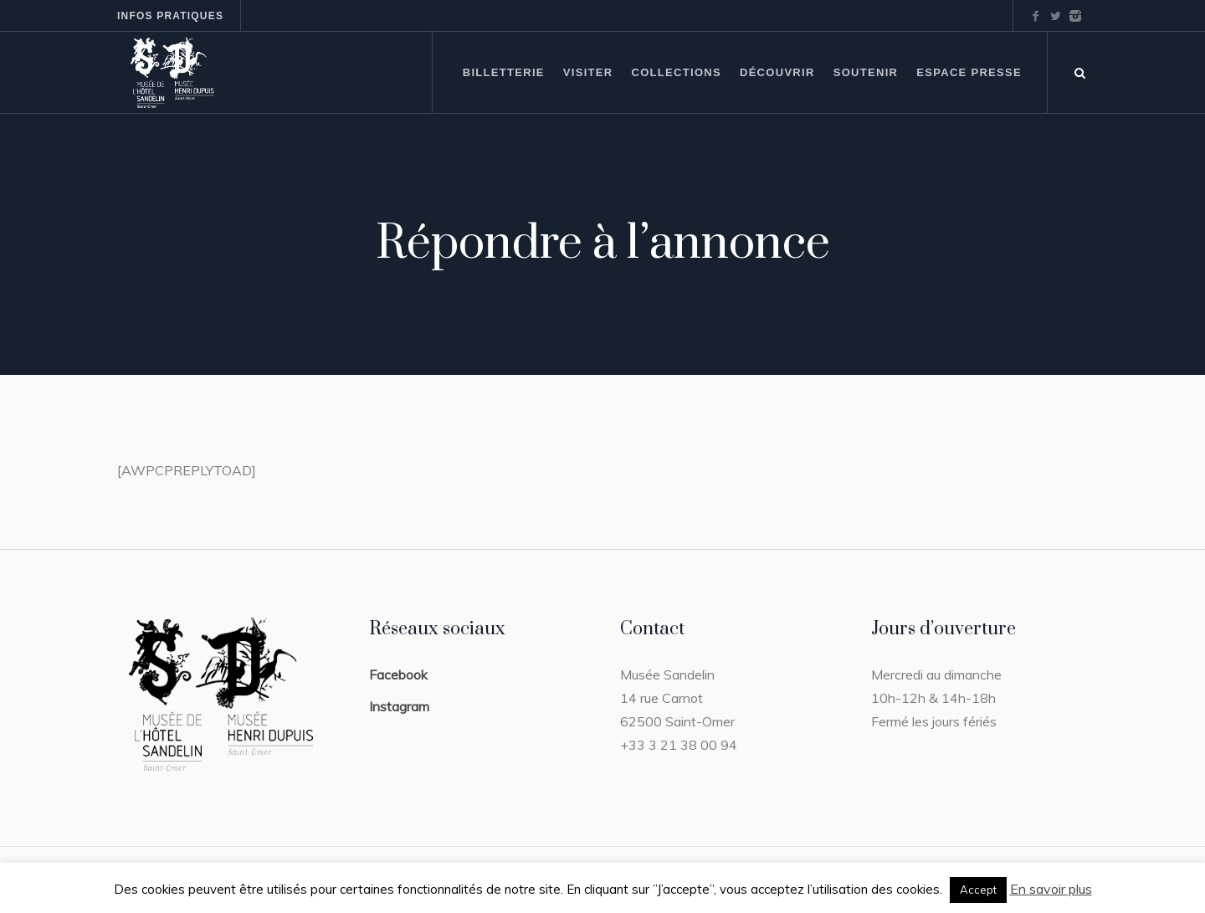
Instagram (399, 706)
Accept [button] (978, 889)
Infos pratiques (170, 16)
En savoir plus (1051, 888)
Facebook (398, 674)
